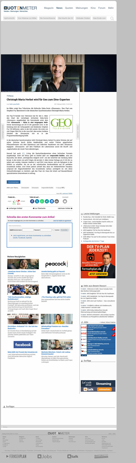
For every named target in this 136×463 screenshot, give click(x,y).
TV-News (38, 438)
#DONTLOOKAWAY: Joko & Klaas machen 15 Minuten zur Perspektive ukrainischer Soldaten (97, 316)
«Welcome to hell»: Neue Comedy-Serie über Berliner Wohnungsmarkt (97, 227)
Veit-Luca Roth (14, 104)
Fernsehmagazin (21, 450)
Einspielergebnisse (90, 441)
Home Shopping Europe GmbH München (98, 327)
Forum (101, 7)
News (59, 7)
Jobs (103, 440)
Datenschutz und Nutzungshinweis (106, 443)
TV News (44, 450)
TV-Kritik (71, 440)
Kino (93, 7)
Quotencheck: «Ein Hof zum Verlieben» (96, 219)
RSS (4, 438)
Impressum (105, 448)
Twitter (4, 446)
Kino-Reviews (72, 441)
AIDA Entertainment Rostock (95, 345)
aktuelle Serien (81, 450)
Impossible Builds (47, 188)
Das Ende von (99, 18)
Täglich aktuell (56, 441)
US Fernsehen (37, 450)
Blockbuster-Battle (90, 443)
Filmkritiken (30, 450)
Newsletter (5, 440)
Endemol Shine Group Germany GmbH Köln (96, 339)
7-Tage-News (6, 443)
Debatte (71, 438)
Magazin (49, 7)
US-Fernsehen (39, 446)
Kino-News (88, 438)
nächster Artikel (65, 208)
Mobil (4, 441)
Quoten (69, 7)
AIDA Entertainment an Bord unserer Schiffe (92, 351)
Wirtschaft (38, 441)
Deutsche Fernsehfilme (100, 450)
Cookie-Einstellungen (107, 446)
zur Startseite (39, 208)
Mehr (111, 7)
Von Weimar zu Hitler (27, 18)
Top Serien (110, 450)
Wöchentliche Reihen (57, 438)
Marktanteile (55, 440)
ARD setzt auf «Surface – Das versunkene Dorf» (98, 302)
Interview (21, 441)
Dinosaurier (25, 188)
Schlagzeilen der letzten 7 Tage (93, 241)
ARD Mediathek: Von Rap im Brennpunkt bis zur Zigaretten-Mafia (98, 233)
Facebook (5, 445)
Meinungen (82, 7)
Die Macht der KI (65, 18)
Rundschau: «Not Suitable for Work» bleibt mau (98, 217)
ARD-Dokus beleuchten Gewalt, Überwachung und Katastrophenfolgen (94, 311)
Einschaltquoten (51, 450)
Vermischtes (39, 440)
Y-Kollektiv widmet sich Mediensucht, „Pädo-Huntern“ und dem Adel (96, 306)
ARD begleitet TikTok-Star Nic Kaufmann (96, 230)
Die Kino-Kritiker (89, 440)
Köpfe (37, 445)
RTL (23, 153)
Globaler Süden (83, 18)
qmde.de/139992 (67, 193)
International (39, 443)
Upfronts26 (9, 18)
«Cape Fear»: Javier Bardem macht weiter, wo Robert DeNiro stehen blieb (98, 222)
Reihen (21, 440)
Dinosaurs (35, 188)
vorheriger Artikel (14, 208)
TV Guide (59, 450)
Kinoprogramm (89, 450)
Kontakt (104, 441)
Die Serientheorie (47, 18)
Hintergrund (22, 438)
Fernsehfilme (72, 450)
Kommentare (13, 182)
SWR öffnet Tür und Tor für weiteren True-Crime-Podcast (99, 238)
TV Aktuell (14, 450)
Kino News (8, 450)
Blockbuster (65, 450)
